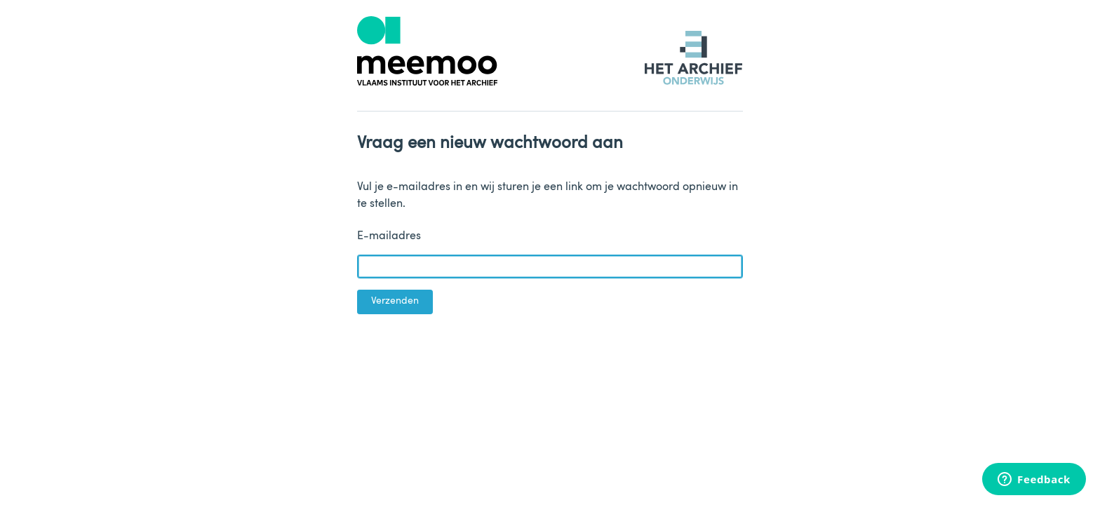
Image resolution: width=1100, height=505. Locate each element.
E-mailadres (389, 236)
